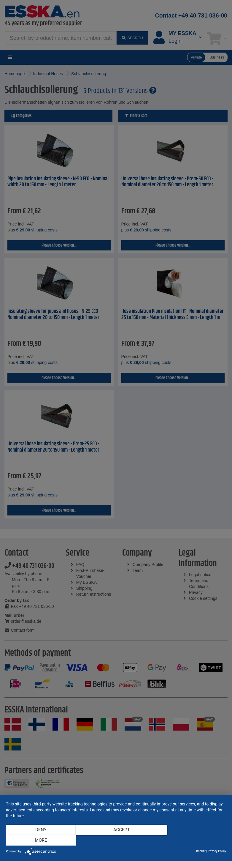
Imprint (201, 851)
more (193, 840)
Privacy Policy (217, 851)
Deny (39, 840)
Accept (116, 840)
